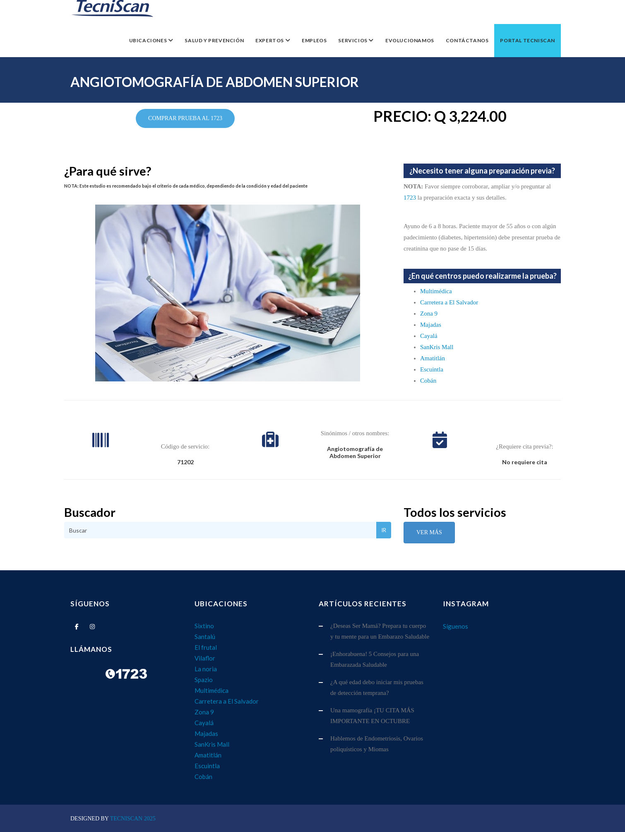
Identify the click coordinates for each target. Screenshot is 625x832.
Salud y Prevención (214, 40)
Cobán (428, 380)
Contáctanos (467, 40)
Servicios (353, 40)
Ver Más (429, 532)
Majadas (430, 324)
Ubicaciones (148, 40)
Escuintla (431, 369)
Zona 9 (429, 313)
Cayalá (429, 336)
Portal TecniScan (527, 40)
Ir (383, 530)
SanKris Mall (436, 347)
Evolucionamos (409, 40)
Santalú (205, 636)
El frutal (206, 647)
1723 (410, 197)
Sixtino (204, 625)
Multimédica (436, 291)
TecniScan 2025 (133, 818)
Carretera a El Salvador (449, 302)
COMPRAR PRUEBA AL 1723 (185, 118)
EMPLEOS (314, 40)
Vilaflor (205, 658)
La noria (206, 669)
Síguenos (455, 626)
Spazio (204, 679)
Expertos (270, 40)
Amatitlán (432, 358)
